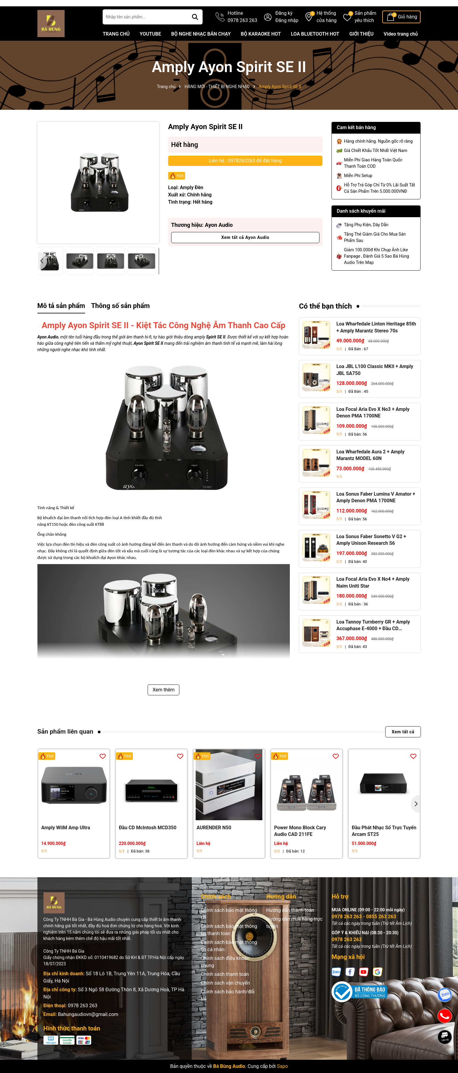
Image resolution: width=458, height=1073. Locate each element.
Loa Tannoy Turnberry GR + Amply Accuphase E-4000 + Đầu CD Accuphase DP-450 (373, 643)
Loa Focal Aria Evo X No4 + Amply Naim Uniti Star (372, 600)
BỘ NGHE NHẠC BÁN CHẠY (201, 51)
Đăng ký (284, 30)
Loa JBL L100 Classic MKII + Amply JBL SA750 (374, 387)
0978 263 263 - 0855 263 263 (363, 934)
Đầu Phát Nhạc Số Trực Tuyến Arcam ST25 (384, 848)
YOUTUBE (150, 51)
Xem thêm (163, 707)
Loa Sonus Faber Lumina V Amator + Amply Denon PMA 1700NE (375, 515)
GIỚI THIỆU (361, 51)
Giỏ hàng (407, 34)
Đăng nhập (287, 38)
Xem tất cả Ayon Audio (245, 254)
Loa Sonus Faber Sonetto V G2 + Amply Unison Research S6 (371, 557)
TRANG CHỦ (116, 51)
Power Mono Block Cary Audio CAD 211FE (300, 848)
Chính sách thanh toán (225, 992)
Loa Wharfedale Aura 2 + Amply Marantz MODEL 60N (370, 472)
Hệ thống (326, 35)
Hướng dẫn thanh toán (290, 928)
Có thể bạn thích (325, 323)
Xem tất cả (403, 749)
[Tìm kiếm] (195, 34)
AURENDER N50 (214, 845)
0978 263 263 (83, 1023)
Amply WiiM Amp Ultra (65, 845)
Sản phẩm (365, 35)
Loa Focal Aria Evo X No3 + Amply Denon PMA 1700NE (372, 430)
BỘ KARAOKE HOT (261, 51)
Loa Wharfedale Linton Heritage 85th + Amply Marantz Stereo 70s (376, 344)
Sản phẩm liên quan (65, 749)
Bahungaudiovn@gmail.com (88, 1032)
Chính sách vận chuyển (225, 1000)
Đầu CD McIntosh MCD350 (148, 845)
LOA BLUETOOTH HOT (315, 51)
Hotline (242, 35)
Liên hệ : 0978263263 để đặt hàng (245, 178)
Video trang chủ (401, 51)
